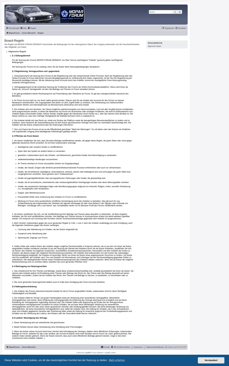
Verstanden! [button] (211, 360)
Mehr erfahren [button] (117, 360)
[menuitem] (23, 28)
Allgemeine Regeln (154, 46)
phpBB (87, 353)
